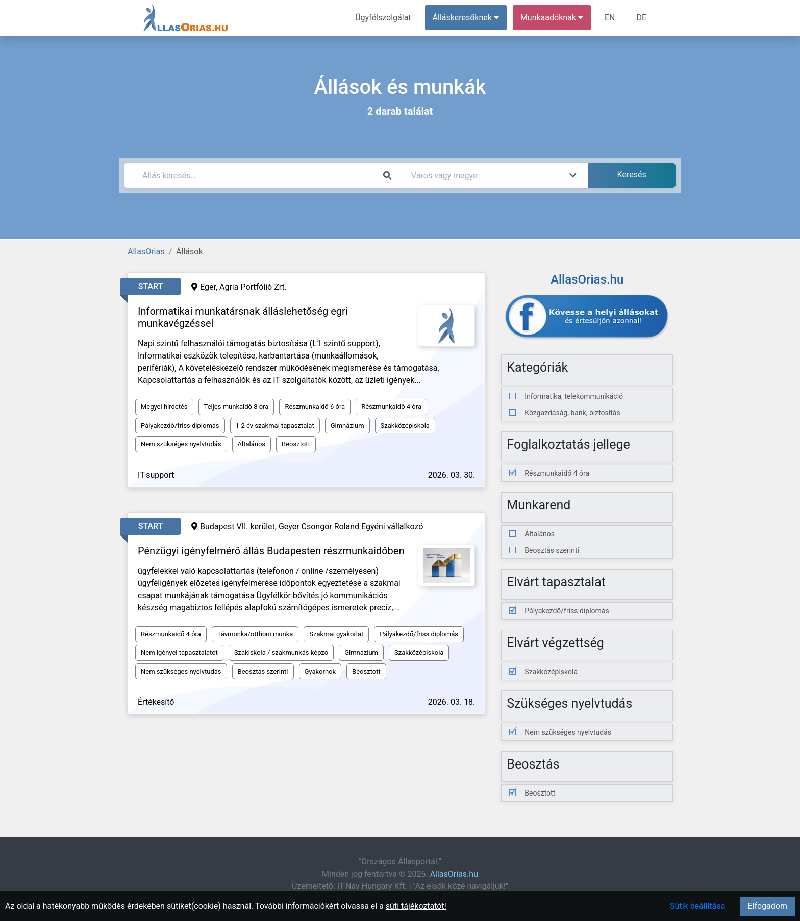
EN (610, 17)
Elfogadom (767, 906)
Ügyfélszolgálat (383, 17)
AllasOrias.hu (454, 874)
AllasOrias (146, 252)
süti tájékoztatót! (416, 906)
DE (641, 17)
